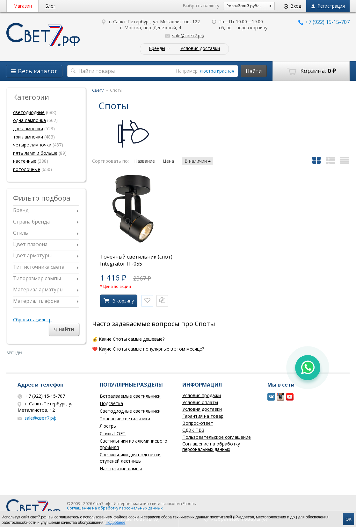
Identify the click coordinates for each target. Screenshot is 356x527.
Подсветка (111, 403)
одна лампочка (29, 120)
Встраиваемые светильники (130, 396)
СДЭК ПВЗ (193, 430)
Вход (292, 6)
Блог (50, 6)
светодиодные (29, 112)
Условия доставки (200, 48)
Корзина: (311, 71)
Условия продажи (201, 395)
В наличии (198, 161)
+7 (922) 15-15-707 (324, 21)
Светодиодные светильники (130, 411)
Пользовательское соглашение (216, 437)
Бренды (157, 48)
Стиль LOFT (113, 434)
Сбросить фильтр (32, 320)
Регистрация (328, 6)
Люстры (108, 426)
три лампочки (28, 137)
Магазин (22, 6)
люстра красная (217, 71)
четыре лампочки (32, 145)
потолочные (26, 169)
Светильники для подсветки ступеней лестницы (130, 458)
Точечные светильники (125, 419)
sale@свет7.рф (184, 35)
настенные (24, 161)
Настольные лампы (121, 469)
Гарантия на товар (202, 416)
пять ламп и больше (35, 153)
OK (348, 519)
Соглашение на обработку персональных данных (211, 446)
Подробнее (115, 522)
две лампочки (28, 128)
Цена (168, 161)
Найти (254, 71)
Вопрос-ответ (197, 423)
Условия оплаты (200, 402)
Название (144, 161)
